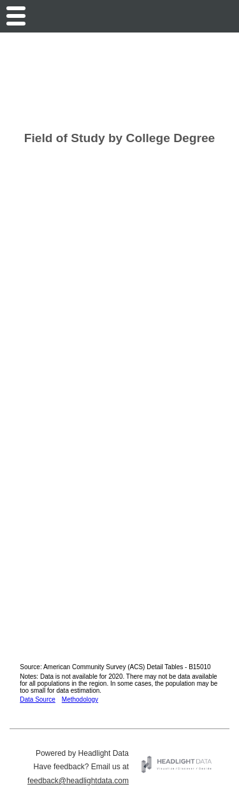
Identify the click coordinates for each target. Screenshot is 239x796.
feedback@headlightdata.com (78, 780)
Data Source (37, 699)
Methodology (80, 699)
